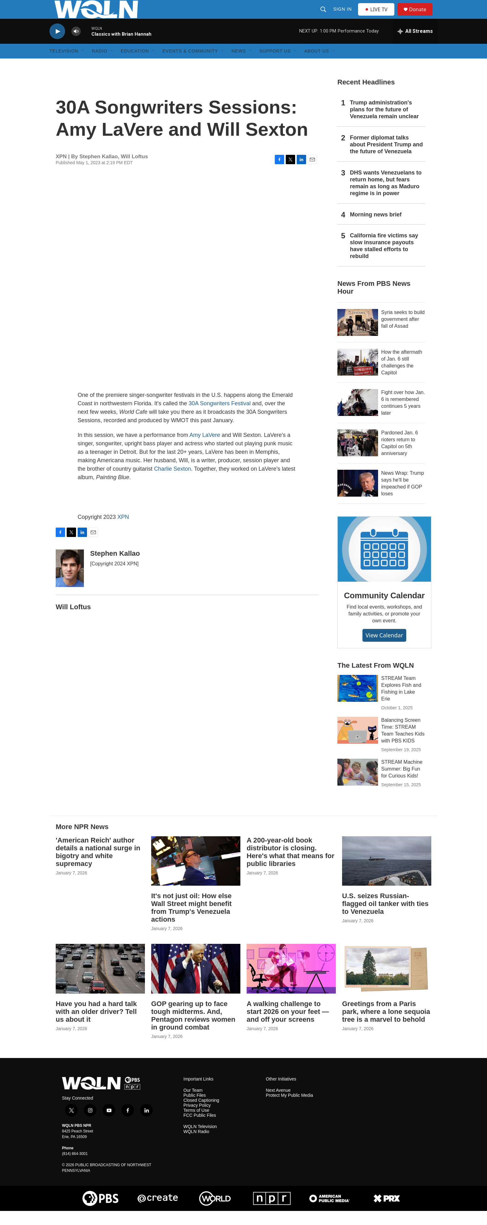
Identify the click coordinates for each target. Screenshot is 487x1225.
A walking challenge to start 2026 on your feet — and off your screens (288, 1025)
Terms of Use (196, 1124)
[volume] (76, 45)
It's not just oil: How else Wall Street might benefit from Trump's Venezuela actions (191, 921)
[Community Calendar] (384, 563)
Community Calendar (384, 609)
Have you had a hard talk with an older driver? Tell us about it (96, 1025)
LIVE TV (378, 16)
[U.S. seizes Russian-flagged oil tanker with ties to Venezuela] (386, 875)
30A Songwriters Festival (220, 417)
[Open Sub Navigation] (82, 65)
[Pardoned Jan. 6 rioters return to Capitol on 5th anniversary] (357, 456)
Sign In (343, 16)
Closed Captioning (201, 1114)
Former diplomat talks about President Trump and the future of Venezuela (386, 159)
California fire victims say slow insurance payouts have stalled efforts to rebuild (384, 259)
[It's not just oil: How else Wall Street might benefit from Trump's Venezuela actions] (195, 875)
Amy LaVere (204, 449)
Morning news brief (376, 228)
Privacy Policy (197, 1119)
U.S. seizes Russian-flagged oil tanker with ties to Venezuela (385, 917)
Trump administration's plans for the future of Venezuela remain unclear (384, 124)
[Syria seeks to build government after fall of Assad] (357, 336)
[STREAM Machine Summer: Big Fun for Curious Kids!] (357, 786)
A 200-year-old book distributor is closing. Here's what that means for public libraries (290, 866)
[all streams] (415, 45)
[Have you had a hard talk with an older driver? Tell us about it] (100, 983)
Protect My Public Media (289, 1109)
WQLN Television (200, 1140)
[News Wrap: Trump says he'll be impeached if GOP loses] (357, 497)
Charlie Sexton (172, 483)
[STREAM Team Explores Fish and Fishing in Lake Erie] (357, 702)
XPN (123, 531)
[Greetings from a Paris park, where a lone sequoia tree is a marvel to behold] (386, 983)
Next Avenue (278, 1104)
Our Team (192, 1104)
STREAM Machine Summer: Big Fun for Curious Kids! (402, 782)
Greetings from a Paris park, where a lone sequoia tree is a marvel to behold (386, 1025)
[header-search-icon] (324, 16)
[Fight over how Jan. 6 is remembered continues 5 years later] (357, 416)
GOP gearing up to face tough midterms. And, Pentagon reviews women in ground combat (193, 1029)
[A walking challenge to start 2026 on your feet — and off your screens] (291, 983)
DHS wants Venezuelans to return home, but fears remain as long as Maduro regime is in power (386, 197)
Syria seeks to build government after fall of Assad (403, 333)
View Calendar (384, 649)
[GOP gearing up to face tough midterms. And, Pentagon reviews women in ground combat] (195, 983)
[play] (57, 45)
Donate (421, 16)
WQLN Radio (196, 1145)
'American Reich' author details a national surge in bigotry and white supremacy (98, 866)
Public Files (194, 1109)
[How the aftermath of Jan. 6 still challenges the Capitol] (357, 376)
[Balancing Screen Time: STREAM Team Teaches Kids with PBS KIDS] (357, 744)
